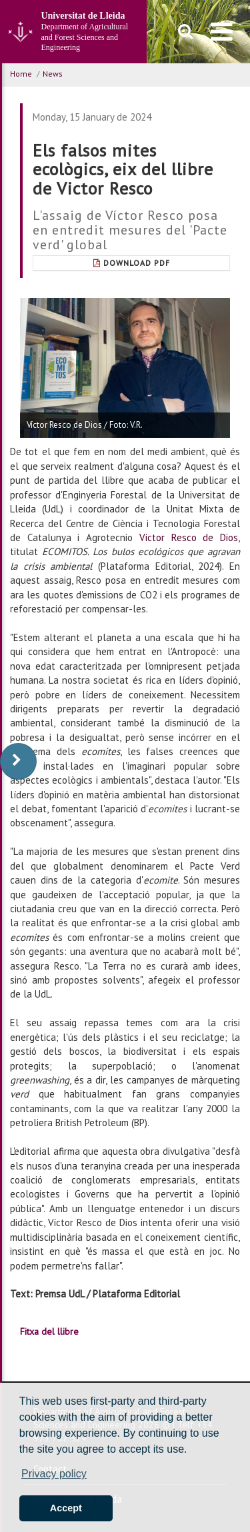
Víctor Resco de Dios (188, 537)
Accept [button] (66, 1508)
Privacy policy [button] (54, 1473)
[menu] (221, 31)
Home (21, 74)
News (53, 74)
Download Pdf (131, 263)
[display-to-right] (18, 761)
